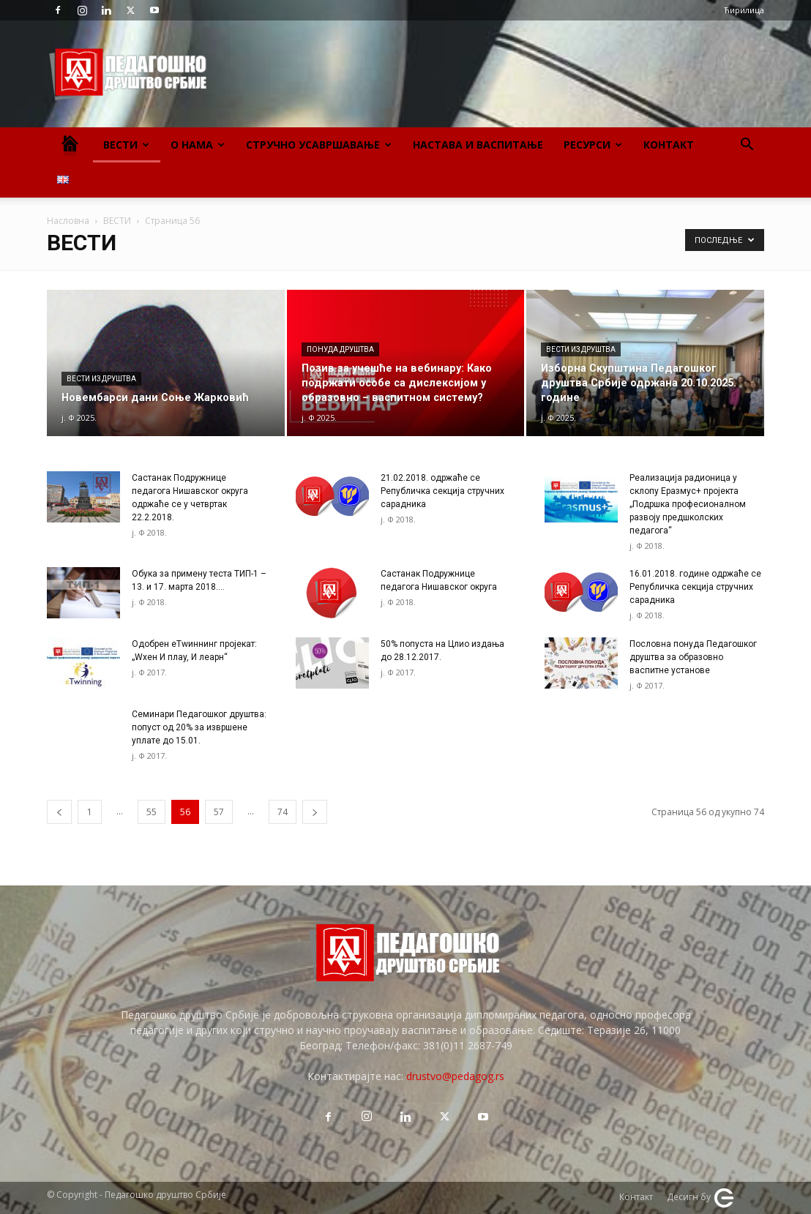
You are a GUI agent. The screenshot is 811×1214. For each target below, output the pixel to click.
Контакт (668, 144)
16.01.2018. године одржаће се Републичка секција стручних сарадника (695, 587)
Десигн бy (701, 1198)
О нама (198, 144)
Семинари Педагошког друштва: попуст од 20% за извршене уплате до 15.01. (199, 727)
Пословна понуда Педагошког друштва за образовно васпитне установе (693, 657)
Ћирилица (744, 9)
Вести (126, 144)
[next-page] (314, 812)
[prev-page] (59, 812)
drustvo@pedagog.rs (455, 1076)
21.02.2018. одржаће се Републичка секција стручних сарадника (442, 491)
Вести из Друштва (101, 379)
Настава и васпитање (478, 144)
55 (151, 812)
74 (282, 812)
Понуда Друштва (340, 349)
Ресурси (593, 144)
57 (219, 812)
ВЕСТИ (117, 220)
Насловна (68, 220)
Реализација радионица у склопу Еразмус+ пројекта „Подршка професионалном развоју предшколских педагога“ (687, 504)
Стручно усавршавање (319, 144)
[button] (746, 146)
